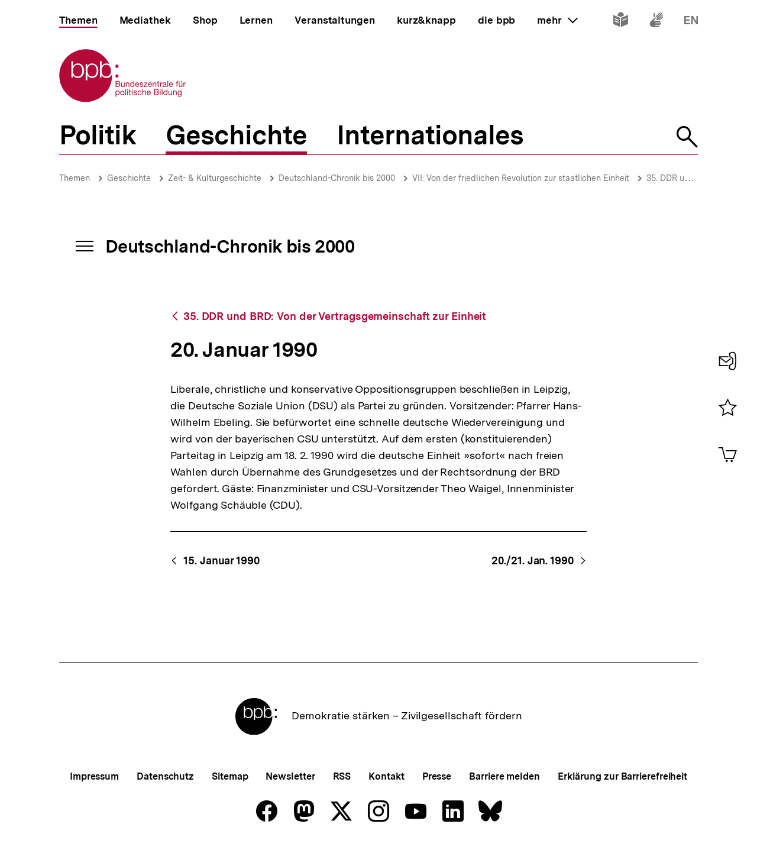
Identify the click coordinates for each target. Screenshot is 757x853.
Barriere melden (504, 776)
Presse (436, 776)
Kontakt (386, 776)
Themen (74, 178)
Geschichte (129, 178)
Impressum (94, 776)
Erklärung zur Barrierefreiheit (622, 776)
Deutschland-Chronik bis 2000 (337, 178)
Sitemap (230, 776)
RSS (342, 776)
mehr (557, 20)
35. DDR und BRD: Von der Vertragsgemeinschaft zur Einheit (334, 316)
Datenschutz (165, 776)
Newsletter (290, 776)
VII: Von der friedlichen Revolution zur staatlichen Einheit (520, 178)
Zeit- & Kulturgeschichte (214, 178)
